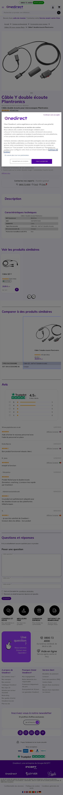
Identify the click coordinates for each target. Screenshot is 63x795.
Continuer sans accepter (51, 115)
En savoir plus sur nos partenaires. (17, 155)
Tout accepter (42, 161)
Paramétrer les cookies (20, 161)
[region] (31, 139)
